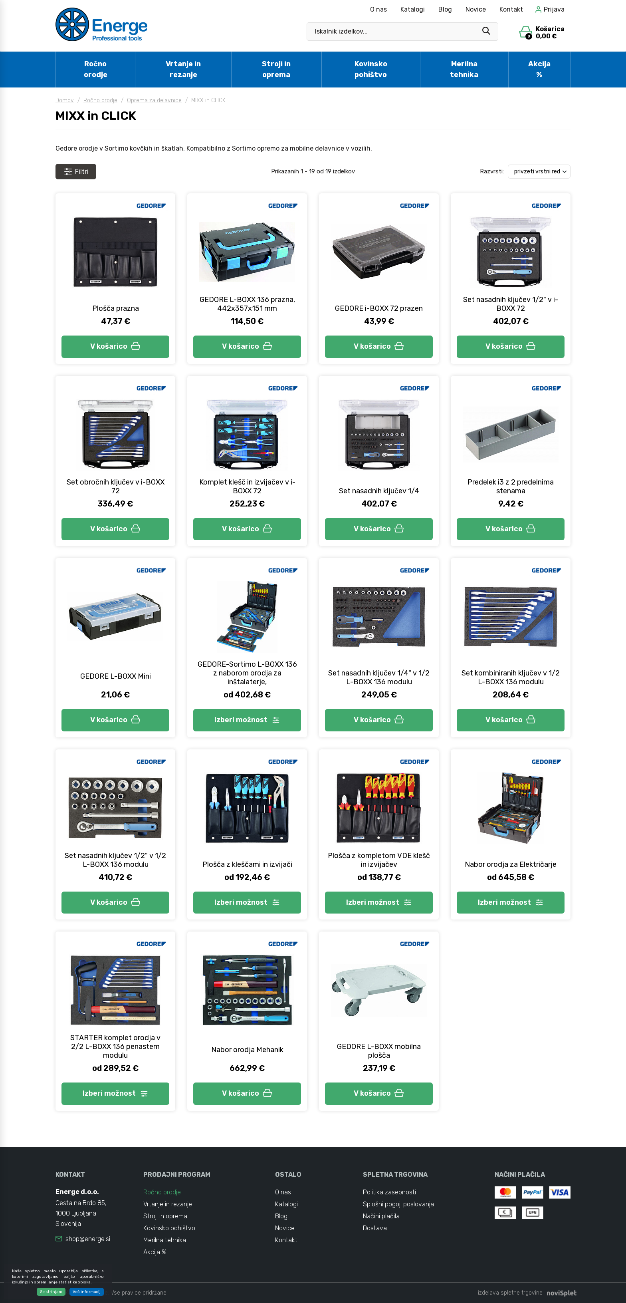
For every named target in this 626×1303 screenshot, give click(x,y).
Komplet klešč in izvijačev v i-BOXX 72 (247, 486)
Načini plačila (381, 1216)
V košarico (115, 346)
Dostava (375, 1228)
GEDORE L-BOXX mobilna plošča (379, 1051)
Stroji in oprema (276, 69)
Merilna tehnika (464, 69)
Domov (64, 100)
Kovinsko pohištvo (371, 69)
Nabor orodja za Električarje (511, 864)
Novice (476, 9)
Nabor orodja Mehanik (247, 1049)
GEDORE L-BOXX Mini (115, 676)
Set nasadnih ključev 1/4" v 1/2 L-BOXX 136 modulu (379, 677)
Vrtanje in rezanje (183, 69)
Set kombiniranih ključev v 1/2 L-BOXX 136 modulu (511, 677)
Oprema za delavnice (154, 100)
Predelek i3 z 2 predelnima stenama (511, 486)
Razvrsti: (492, 171)
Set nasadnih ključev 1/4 (379, 491)
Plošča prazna (115, 308)
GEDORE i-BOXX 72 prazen (379, 308)
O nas (378, 9)
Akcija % (539, 69)
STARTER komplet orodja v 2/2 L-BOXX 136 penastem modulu (115, 1046)
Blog (445, 9)
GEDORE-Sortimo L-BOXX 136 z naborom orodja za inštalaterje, (247, 673)
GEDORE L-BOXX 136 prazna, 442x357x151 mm (247, 304)
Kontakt (511, 9)
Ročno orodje (95, 69)
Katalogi (412, 9)
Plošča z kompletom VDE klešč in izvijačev (379, 860)
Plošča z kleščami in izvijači (247, 864)
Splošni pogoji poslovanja (398, 1204)
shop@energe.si (87, 1239)
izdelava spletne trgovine (510, 1292)
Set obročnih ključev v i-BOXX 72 (115, 486)
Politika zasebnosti (389, 1192)
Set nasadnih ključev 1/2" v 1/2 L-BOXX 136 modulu (115, 860)
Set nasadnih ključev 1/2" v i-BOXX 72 (510, 304)
